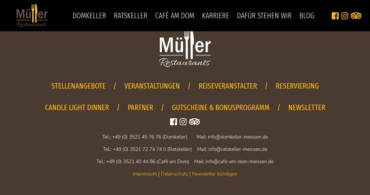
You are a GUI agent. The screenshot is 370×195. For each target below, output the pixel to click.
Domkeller (89, 16)
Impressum (145, 174)
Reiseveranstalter (228, 86)
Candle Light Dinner (77, 107)
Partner (140, 107)
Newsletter (306, 107)
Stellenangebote (78, 86)
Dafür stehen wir (264, 16)
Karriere (215, 16)
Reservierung (297, 86)
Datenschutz (174, 174)
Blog (306, 16)
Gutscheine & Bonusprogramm (221, 107)
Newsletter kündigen (214, 174)
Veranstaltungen (152, 86)
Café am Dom (174, 16)
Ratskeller (130, 16)
